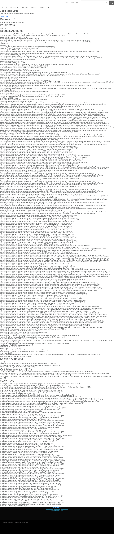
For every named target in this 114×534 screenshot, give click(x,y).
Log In (66, 2)
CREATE (33, 7)
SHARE (42, 7)
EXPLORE (25, 7)
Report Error (4, 16)
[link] (106, 2)
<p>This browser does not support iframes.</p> (57, 513)
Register (72, 2)
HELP (48, 7)
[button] (111, 3)
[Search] (93, 3)
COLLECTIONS (14, 7)
